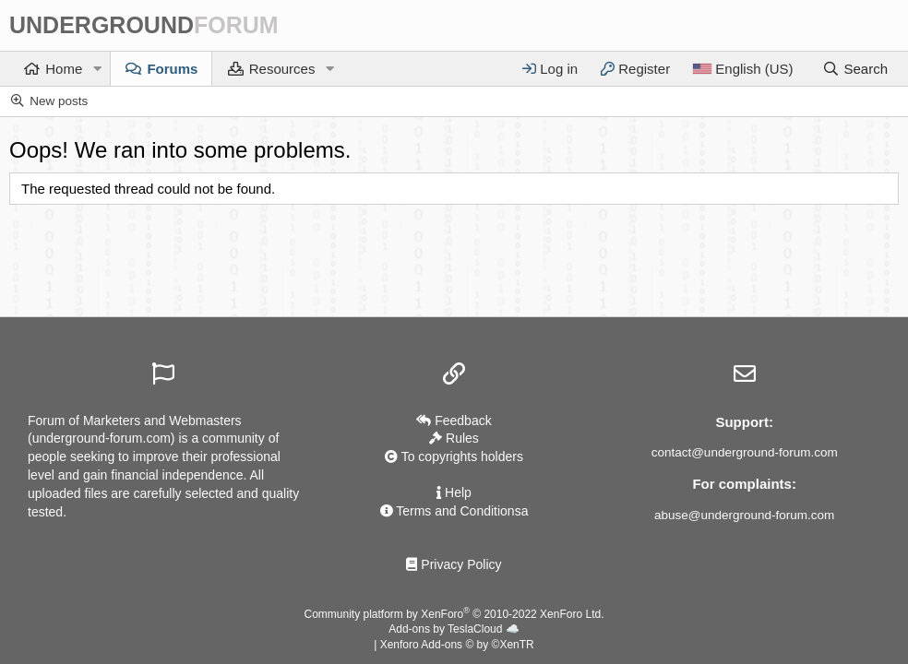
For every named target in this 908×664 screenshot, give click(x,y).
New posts (59, 101)
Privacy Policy (453, 564)
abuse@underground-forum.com (744, 515)
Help (454, 492)
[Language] (742, 69)
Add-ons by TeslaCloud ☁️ (454, 628)
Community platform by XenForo (454, 614)
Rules (454, 438)
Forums (172, 69)
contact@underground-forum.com (744, 452)
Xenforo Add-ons (457, 644)
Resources (282, 69)
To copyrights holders (454, 456)
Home (63, 69)
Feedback (453, 420)
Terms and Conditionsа (454, 511)
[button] (97, 69)
